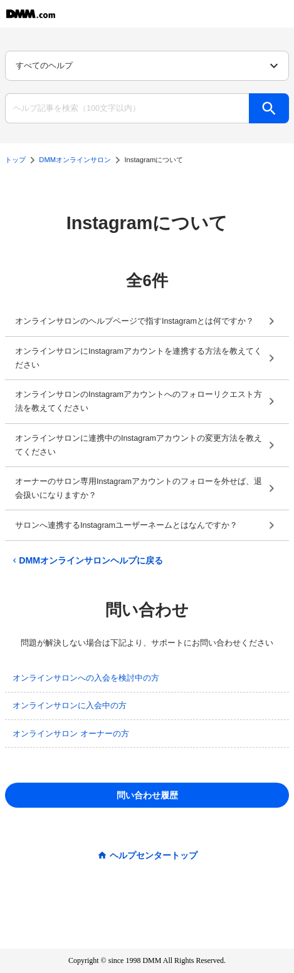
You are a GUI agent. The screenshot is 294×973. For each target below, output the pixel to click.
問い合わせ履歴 (147, 795)
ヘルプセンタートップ (153, 855)
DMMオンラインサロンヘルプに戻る (86, 560)
